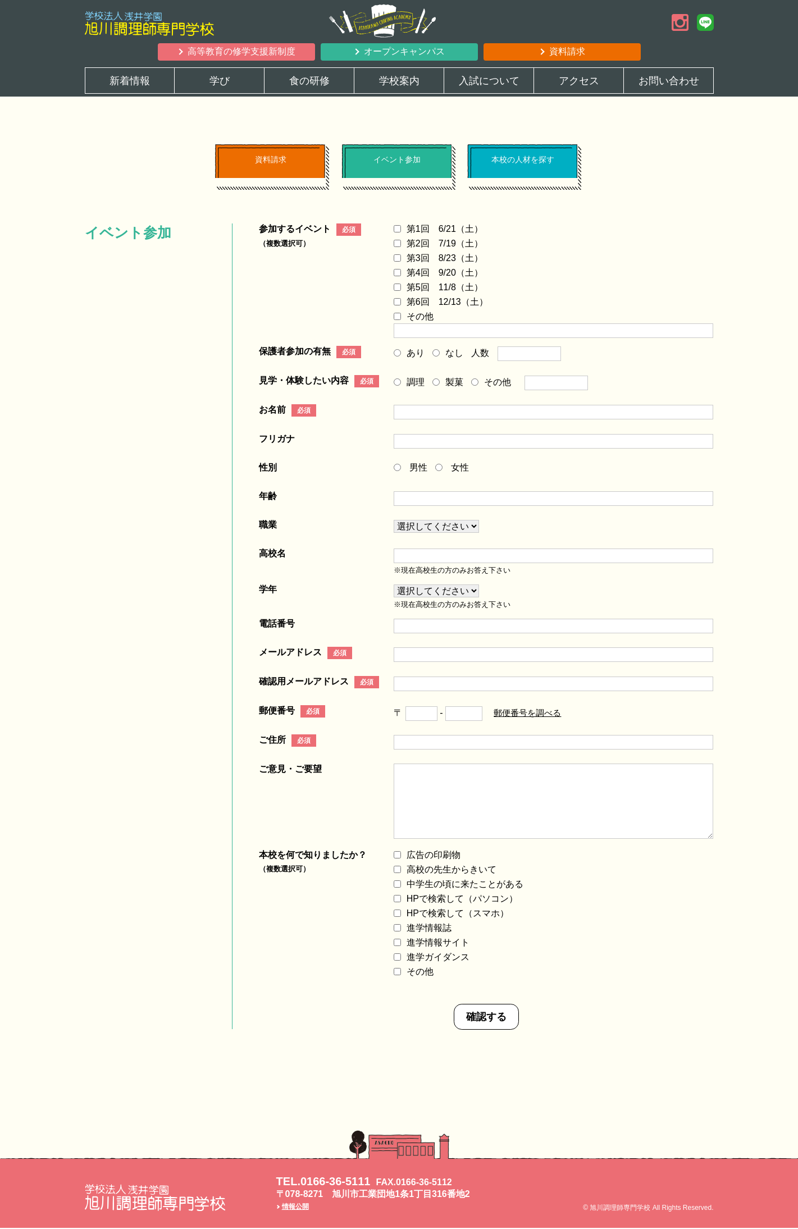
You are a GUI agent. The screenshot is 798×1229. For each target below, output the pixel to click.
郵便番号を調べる (530, 713)
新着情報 (130, 80)
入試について (489, 80)
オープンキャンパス (404, 51)
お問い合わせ (669, 80)
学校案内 (399, 80)
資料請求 (567, 51)
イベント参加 (396, 165)
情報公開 (295, 1208)
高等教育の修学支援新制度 (241, 51)
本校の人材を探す (522, 165)
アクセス (579, 80)
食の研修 (309, 80)
